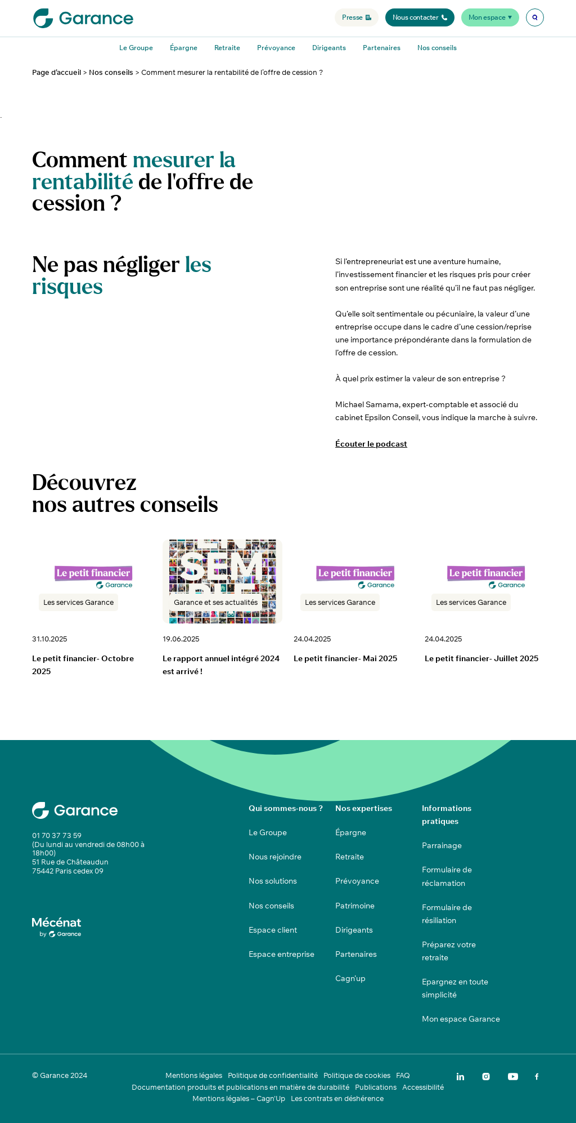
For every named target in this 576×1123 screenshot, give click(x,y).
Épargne (183, 47)
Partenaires (381, 47)
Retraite (227, 47)
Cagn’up (350, 978)
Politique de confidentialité (273, 1075)
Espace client (273, 930)
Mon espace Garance (461, 1019)
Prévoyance (276, 47)
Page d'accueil (56, 72)
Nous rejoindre (275, 857)
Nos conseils (437, 47)
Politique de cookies (356, 1075)
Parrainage (442, 845)
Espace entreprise (281, 954)
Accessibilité (423, 1087)
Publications (376, 1087)
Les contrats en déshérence (337, 1098)
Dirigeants (329, 47)
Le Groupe (136, 47)
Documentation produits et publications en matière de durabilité (240, 1087)
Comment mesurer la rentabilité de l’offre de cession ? (232, 72)
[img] (535, 17)
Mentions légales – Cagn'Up (238, 1098)
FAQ (403, 1075)
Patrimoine (355, 906)
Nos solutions (273, 881)
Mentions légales (193, 1075)
